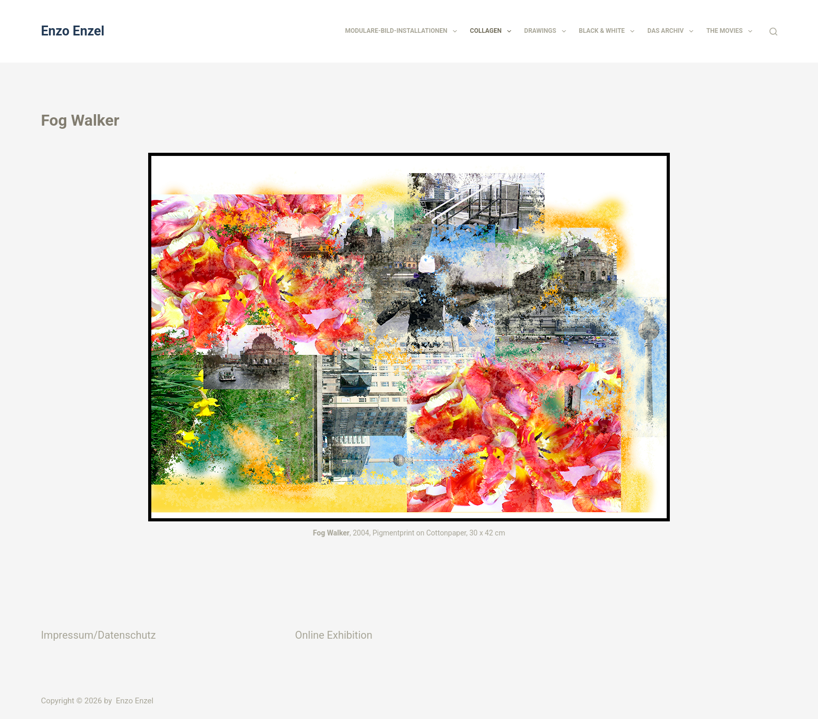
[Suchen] (773, 31)
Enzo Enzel (72, 31)
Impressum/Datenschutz (98, 635)
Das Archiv (672, 31)
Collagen (492, 31)
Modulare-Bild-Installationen (403, 31)
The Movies (731, 31)
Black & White (609, 31)
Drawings (547, 31)
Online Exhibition (333, 635)
